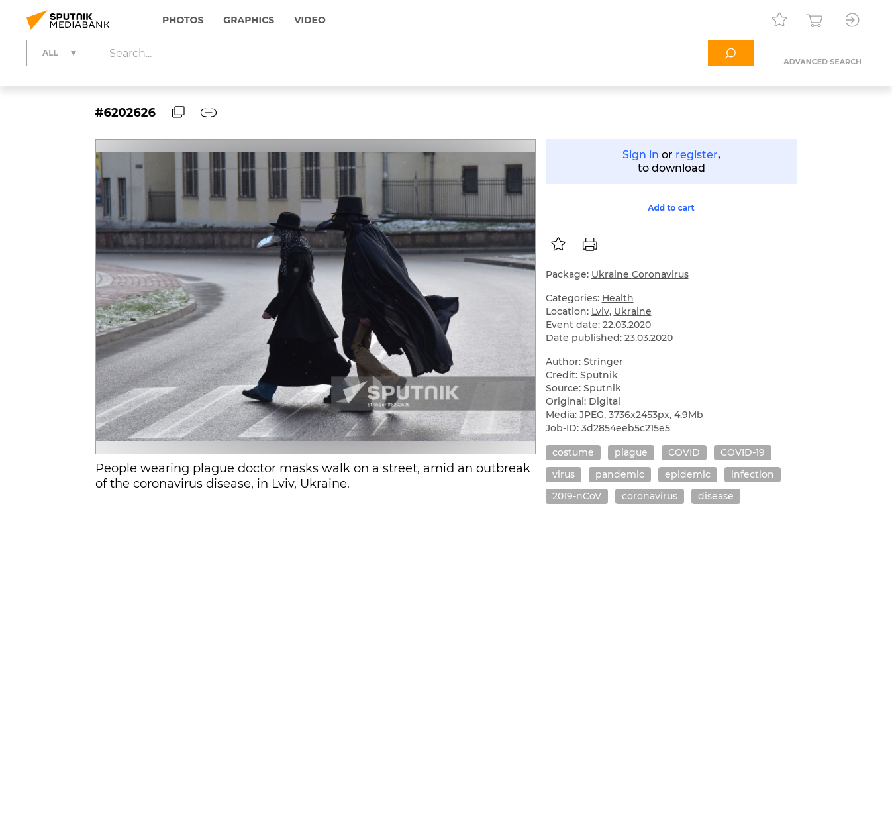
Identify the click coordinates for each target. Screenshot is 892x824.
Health (618, 298)
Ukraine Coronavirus (640, 274)
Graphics (248, 20)
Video (310, 20)
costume (573, 452)
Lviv (600, 311)
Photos (182, 20)
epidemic (688, 474)
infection (752, 474)
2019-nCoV (576, 496)
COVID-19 (742, 452)
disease (716, 496)
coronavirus (649, 496)
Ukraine (633, 311)
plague (631, 452)
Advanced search (822, 61)
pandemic (619, 474)
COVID (684, 452)
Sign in (640, 154)
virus (563, 474)
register (696, 154)
